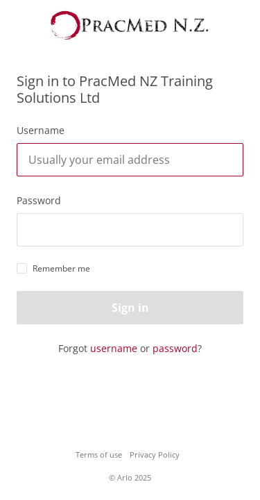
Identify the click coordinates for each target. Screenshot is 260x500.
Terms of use (99, 454)
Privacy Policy (155, 454)
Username (40, 130)
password (175, 348)
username (113, 348)
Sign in (130, 307)
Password (39, 200)
